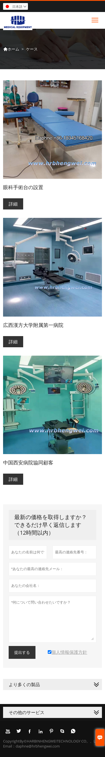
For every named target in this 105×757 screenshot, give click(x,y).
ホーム (11, 49)
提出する (22, 652)
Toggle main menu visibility (95, 19)
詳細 (13, 204)
